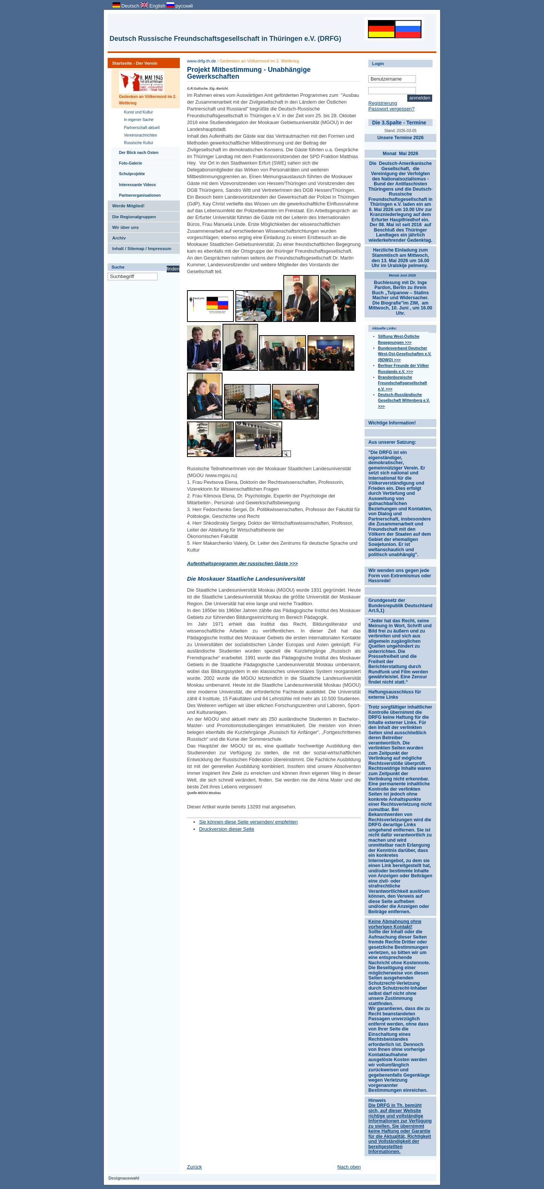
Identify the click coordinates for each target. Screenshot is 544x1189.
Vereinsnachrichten (138, 134)
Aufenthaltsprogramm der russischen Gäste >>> (242, 563)
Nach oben (349, 1167)
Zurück (194, 1167)
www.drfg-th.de (201, 61)
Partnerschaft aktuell (139, 127)
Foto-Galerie (126, 161)
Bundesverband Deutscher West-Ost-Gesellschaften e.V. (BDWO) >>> (404, 354)
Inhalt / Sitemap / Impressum (139, 247)
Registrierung (382, 103)
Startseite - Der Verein (133, 61)
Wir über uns (123, 226)
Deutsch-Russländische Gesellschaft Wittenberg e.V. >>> (404, 401)
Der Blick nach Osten (134, 151)
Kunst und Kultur (136, 111)
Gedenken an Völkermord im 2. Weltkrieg (143, 86)
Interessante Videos (133, 183)
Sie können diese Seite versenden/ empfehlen (248, 822)
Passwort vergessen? (391, 109)
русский (180, 6)
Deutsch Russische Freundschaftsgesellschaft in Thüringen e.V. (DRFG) (225, 38)
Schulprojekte (128, 172)
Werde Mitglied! (126, 204)
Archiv (117, 236)
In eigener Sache (136, 119)
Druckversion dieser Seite (226, 829)
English (154, 6)
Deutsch (127, 6)
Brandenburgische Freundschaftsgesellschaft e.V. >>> (402, 383)
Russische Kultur (136, 142)
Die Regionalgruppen (132, 215)
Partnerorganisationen (136, 193)
